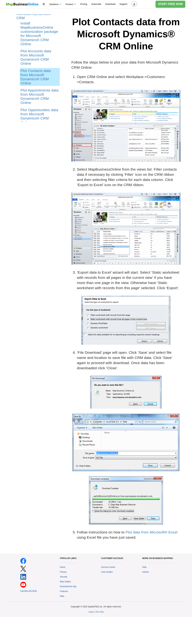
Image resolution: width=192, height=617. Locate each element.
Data (62, 596)
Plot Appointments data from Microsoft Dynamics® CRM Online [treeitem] (39, 96)
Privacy (63, 572)
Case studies (107, 572)
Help (144, 567)
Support (123, 4)
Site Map (99, 612)
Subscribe (96, 4)
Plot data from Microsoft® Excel (152, 532)
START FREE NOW (170, 4)
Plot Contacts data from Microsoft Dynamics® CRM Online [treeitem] (35, 77)
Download (110, 4)
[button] (134, 4)
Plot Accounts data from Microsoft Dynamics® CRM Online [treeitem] (35, 57)
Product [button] (70, 4)
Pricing (83, 4)
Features (64, 591)
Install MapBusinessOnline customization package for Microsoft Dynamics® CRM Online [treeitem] (39, 33)
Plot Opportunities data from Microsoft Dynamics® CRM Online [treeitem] (39, 116)
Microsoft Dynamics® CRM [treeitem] (33, 16)
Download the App (68, 586)
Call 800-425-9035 (28, 591)
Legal (91, 612)
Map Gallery (65, 581)
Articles (145, 572)
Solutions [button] (55, 4)
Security (63, 577)
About (62, 567)
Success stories (108, 567)
